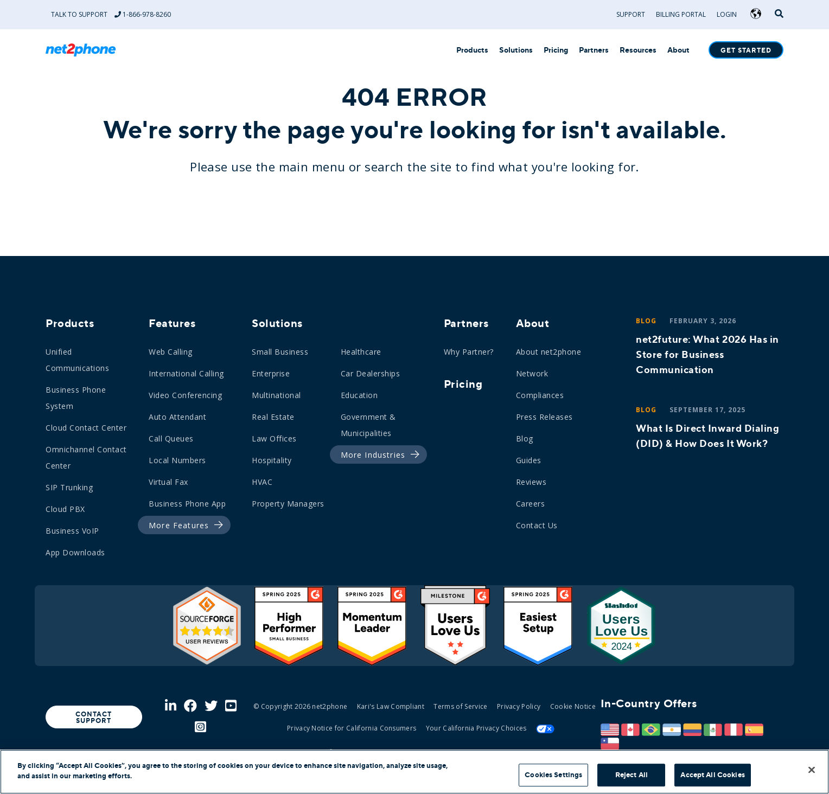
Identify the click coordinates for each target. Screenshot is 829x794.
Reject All (631, 775)
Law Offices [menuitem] (274, 438)
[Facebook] (190, 706)
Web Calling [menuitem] (171, 352)
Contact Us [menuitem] (537, 525)
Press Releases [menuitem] (544, 417)
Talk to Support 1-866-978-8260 (111, 14)
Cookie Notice (573, 706)
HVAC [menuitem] (262, 482)
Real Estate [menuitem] (273, 417)
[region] (414, 772)
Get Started (745, 50)
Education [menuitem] (359, 395)
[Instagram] (200, 727)
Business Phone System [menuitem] (76, 398)
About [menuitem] (533, 323)
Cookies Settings (553, 775)
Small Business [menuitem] (280, 352)
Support (630, 14)
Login (727, 14)
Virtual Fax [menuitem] (168, 482)
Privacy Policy (518, 706)
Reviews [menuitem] (531, 482)
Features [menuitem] (172, 323)
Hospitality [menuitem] (272, 460)
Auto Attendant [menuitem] (177, 417)
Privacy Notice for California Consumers (351, 728)
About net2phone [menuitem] (549, 352)
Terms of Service (460, 706)
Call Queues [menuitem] (171, 438)
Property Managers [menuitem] (288, 503)
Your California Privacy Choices (476, 728)
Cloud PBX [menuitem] (65, 509)
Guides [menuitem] (528, 460)
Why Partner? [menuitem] (469, 352)
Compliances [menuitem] (540, 395)
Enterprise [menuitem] (271, 373)
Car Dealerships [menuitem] (370, 373)
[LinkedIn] (170, 706)
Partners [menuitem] (466, 323)
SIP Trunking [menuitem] (69, 487)
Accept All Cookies (712, 775)
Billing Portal (681, 14)
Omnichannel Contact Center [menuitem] (86, 457)
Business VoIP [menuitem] (72, 531)
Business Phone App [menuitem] (187, 503)
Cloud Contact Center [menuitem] (86, 427)
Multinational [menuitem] (276, 395)
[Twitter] (211, 706)
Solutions (516, 50)
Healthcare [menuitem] (361, 352)
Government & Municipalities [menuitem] (368, 425)
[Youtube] (231, 706)
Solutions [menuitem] (277, 323)
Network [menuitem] (532, 373)
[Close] (812, 770)
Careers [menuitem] (530, 503)
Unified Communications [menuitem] (77, 360)
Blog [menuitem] (524, 438)
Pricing (556, 50)
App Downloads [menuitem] (75, 552)
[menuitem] (181, 525)
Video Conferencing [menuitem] (185, 395)
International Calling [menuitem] (186, 373)
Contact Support (93, 717)
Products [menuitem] (70, 323)
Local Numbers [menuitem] (177, 460)
